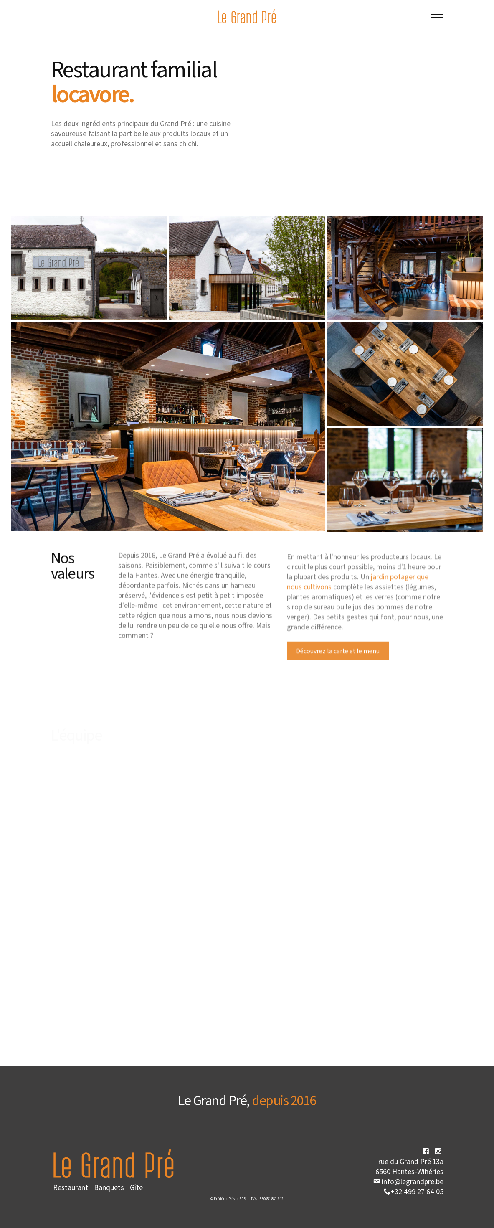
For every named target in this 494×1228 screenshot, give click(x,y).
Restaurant (70, 1187)
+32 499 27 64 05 (413, 1191)
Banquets (109, 1187)
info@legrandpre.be (408, 1181)
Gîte (136, 1187)
